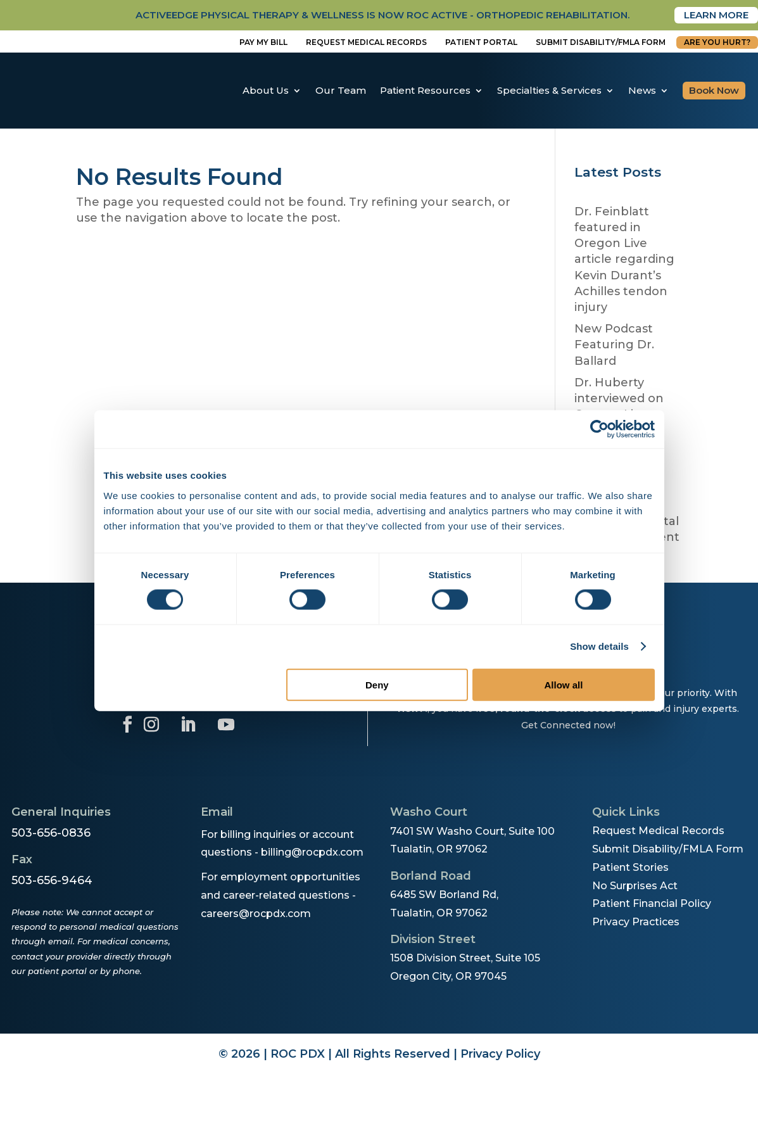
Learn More (713, 16)
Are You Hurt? (717, 43)
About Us (266, 91)
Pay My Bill (263, 43)
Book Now (714, 91)
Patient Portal (481, 43)
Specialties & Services (549, 91)
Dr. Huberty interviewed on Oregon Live (619, 399)
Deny (377, 684)
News (642, 91)
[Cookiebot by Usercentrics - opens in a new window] (599, 429)
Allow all (564, 684)
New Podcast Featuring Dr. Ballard (614, 346)
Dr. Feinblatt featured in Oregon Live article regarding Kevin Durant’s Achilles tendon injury (624, 260)
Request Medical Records (366, 43)
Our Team (340, 91)
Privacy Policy (500, 1055)
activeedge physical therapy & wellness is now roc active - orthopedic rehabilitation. (354, 16)
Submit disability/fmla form (601, 43)
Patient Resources (425, 91)
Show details (599, 646)
